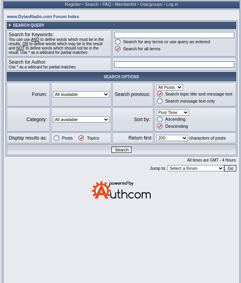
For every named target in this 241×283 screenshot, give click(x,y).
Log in (172, 4)
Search (92, 4)
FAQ (106, 4)
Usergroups (151, 4)
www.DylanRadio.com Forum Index (43, 16)
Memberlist (125, 4)
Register (73, 4)
